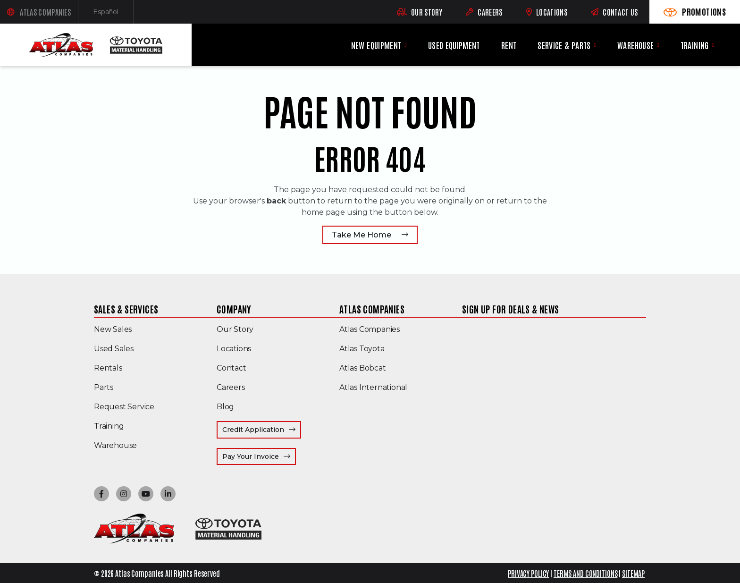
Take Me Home (361, 234)
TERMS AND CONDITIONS (586, 573)
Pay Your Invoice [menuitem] (259, 456)
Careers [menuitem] (231, 387)
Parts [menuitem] (103, 387)
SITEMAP (633, 573)
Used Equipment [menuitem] (454, 45)
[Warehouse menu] (658, 45)
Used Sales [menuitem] (114, 348)
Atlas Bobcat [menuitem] (362, 367)
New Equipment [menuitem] (376, 45)
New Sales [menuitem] (113, 329)
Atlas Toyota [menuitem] (362, 348)
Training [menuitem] (695, 45)
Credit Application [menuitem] (253, 429)
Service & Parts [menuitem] (564, 45)
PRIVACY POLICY (528, 573)
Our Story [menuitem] (235, 329)
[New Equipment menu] (405, 45)
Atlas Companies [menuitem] (371, 309)
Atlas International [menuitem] (373, 387)
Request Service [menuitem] (124, 406)
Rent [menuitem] (508, 45)
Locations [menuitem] (234, 348)
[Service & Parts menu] (595, 45)
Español (113, 14)
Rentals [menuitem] (108, 367)
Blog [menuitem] (225, 406)
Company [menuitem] (234, 309)
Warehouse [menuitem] (635, 45)
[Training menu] (713, 45)
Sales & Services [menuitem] (126, 309)
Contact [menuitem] (231, 367)
